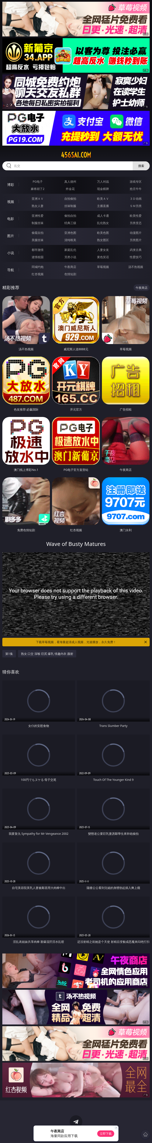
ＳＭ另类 (136, 206)
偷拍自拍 (70, 216)
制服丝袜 (38, 223)
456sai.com (76, 155)
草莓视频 (103, 267)
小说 (10, 252)
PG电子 (38, 181)
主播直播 (103, 206)
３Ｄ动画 (136, 199)
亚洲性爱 (38, 216)
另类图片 (136, 240)
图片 (10, 235)
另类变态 (136, 223)
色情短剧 (70, 274)
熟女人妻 (38, 206)
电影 (10, 218)
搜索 (141, 166)
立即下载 (106, 1133)
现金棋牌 (103, 189)
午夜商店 (70, 267)
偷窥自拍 (38, 233)
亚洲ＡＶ (38, 199)
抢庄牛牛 (136, 189)
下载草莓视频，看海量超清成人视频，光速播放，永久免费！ (92, 642)
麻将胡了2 (37, 189)
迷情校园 (38, 257)
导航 (10, 270)
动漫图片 (136, 233)
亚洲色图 (70, 233)
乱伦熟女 (103, 223)
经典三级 (70, 223)
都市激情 (38, 250)
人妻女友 (103, 250)
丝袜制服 (70, 206)
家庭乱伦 (70, 250)
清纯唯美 (70, 240)
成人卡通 (103, 216)
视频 (10, 201)
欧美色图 (103, 233)
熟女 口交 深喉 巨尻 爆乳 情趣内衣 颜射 (47, 654)
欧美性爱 (136, 216)
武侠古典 (136, 250)
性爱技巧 (136, 257)
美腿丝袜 (38, 240)
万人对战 (103, 181)
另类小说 (70, 257)
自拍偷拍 (70, 199)
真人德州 (70, 181)
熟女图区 (103, 240)
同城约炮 (38, 267)
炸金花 (70, 189)
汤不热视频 (135, 267)
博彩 (10, 184)
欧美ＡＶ (103, 199)
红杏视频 (38, 274)
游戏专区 (136, 181)
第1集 (9, 654)
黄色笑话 (103, 257)
